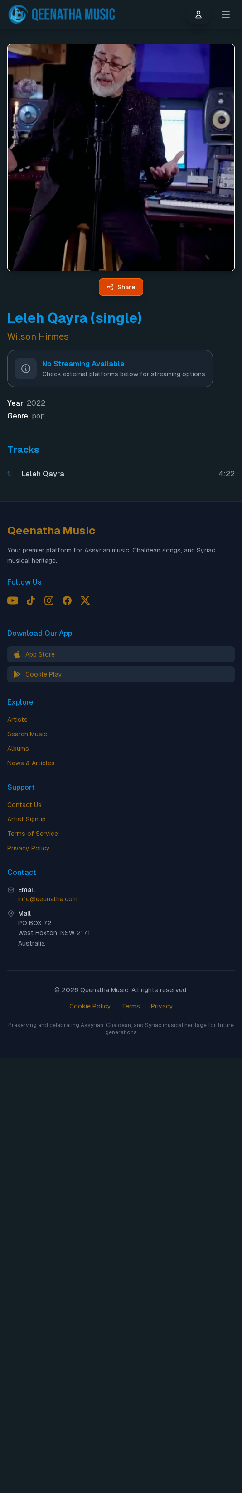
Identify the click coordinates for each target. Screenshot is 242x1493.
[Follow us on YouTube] (12, 600)
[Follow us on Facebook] (67, 600)
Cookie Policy (90, 1006)
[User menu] (198, 14)
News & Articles (31, 763)
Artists (17, 719)
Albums (18, 748)
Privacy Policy (28, 848)
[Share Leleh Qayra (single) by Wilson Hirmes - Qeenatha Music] (121, 287)
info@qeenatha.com (47, 899)
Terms (131, 1006)
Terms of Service (32, 833)
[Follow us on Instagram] (49, 600)
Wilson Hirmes (38, 336)
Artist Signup (26, 819)
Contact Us (24, 804)
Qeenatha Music (51, 530)
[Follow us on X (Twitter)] (85, 600)
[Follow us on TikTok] (30, 600)
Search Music (27, 734)
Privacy (162, 1006)
